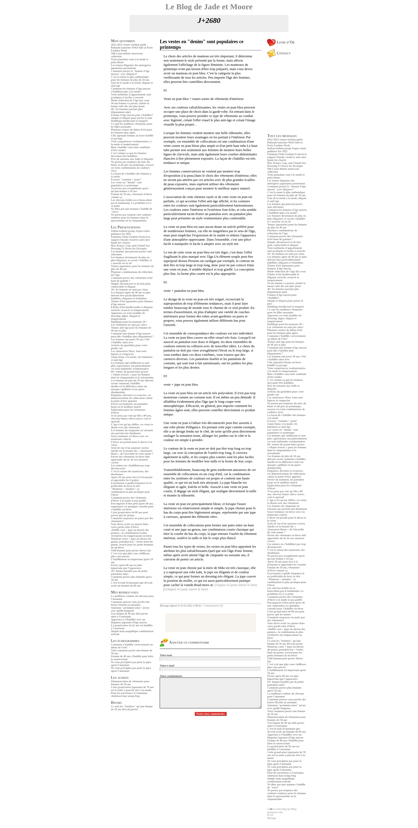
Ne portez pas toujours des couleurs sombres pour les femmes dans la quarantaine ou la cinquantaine (131, 217)
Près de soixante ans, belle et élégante (132, 158)
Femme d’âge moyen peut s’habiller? (132, 115)
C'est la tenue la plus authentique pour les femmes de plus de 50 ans (130, 78)
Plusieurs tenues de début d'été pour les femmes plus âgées (131, 131)
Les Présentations (125, 227)
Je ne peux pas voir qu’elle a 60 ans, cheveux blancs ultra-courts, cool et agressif (131, 418)
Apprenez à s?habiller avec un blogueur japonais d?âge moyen (129, 621)
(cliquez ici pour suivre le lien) (235, 585)
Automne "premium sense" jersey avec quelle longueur (130, 609)
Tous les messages (281, 136)
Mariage (271, 818)
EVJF (270, 815)
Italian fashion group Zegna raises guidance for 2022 (130, 232)
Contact (279, 53)
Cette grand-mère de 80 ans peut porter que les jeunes (129, 514)
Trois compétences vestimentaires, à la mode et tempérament (131, 143)
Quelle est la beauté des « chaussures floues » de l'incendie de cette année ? (132, 452)
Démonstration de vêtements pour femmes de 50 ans (130, 683)
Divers (116, 703)
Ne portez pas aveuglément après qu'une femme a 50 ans (129, 190)
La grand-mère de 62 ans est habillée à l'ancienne (283, 748)
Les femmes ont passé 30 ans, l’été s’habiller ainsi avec (130, 341)
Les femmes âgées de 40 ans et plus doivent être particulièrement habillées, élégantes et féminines (130, 295)
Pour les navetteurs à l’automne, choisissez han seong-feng (129, 694)
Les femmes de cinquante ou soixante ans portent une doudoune (132, 432)
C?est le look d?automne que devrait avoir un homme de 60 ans (131, 584)
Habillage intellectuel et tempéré (129, 120)
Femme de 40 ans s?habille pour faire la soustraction (285, 742)
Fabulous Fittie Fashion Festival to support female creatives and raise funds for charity (130, 239)
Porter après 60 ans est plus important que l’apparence (126, 566)
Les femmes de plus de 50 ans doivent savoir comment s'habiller (132, 382)
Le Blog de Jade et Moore (209, 6)
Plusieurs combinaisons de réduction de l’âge (282, 232)
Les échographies (125, 641)
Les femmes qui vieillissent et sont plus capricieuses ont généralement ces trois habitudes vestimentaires (131, 365)
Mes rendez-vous (124, 592)
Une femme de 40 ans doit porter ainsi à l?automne (129, 615)
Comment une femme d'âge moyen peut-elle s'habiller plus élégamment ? (132, 335)
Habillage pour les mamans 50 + (129, 321)
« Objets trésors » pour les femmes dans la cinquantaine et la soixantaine (132, 376)
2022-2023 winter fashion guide (128, 44)
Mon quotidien (123, 41)
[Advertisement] (127, 749)
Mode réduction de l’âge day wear (130, 100)
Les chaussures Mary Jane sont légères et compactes (128, 353)
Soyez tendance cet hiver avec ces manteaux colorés (129, 438)
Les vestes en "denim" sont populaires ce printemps (126, 184)
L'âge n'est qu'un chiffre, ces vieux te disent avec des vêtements (132, 426)
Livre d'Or (281, 42)
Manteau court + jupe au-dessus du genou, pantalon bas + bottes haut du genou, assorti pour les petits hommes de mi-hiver (132, 543)
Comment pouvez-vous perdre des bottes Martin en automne (130, 603)
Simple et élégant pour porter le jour (131, 117)
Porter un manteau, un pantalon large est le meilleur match (129, 405)
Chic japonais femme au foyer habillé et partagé (284, 364)
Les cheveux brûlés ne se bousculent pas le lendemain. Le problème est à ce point (131, 203)
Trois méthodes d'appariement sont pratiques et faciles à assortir (131, 96)
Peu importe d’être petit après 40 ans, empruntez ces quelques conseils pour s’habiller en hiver (132, 506)
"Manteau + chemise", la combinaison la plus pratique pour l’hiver (130, 491)
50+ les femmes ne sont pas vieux (129, 289)
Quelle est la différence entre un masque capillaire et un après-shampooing (129, 389)
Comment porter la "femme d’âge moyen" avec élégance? (130, 72)
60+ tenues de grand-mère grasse (129, 371)
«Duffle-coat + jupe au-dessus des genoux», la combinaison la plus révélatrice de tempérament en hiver (131, 532)
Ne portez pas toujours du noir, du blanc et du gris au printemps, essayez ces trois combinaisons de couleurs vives (132, 166)
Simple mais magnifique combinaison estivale (281, 780)
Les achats (119, 678)
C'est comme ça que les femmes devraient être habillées (129, 154)
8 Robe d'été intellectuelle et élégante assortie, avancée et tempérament (132, 309)
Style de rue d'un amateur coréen (130, 447)
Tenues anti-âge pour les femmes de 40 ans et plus (285, 343)
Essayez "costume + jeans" (126, 179)
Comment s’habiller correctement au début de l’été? (286, 337)
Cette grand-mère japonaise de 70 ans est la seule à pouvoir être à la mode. (132, 689)
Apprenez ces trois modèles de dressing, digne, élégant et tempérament (128, 316)
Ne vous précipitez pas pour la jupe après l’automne (284, 762)
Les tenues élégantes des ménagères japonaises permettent (131, 67)
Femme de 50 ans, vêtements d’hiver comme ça (283, 569)
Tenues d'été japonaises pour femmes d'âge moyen (283, 267)
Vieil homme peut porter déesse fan (131, 550)
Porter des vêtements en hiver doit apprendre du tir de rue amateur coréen (130, 459)
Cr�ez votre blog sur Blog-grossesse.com (282, 810)
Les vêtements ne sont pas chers (129, 324)
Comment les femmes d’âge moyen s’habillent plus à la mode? (130, 90)
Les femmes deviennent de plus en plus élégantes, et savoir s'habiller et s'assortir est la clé (131, 260)
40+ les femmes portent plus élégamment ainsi (127, 111)
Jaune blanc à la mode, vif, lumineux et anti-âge (282, 425)
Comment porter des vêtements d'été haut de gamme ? (285, 238)
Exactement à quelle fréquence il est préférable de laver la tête (131, 484)
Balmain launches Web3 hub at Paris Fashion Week (285, 144)
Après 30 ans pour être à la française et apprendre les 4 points (131, 479)
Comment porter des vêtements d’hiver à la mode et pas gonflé (128, 499)
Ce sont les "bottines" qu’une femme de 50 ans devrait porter (132, 708)
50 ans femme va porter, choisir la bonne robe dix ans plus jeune (130, 105)
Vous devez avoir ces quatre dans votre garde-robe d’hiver (129, 525)
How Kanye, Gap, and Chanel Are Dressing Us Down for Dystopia (130, 247)
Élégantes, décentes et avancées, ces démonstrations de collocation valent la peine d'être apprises (131, 398)
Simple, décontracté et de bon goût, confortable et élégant (131, 285)
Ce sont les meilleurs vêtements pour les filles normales (285, 311)
